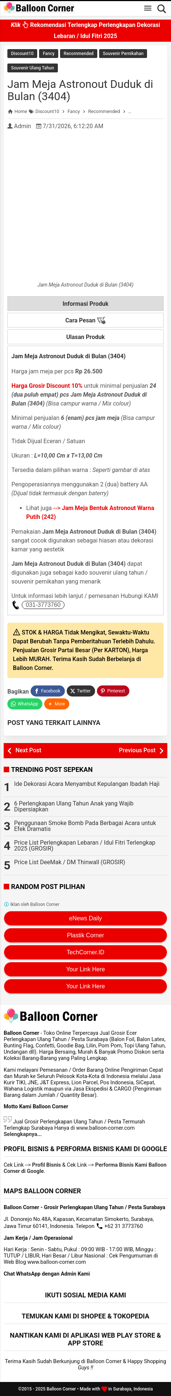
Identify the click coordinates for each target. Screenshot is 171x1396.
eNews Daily (85, 918)
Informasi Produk (86, 303)
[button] (56, 703)
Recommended (79, 53)
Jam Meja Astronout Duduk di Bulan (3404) (80, 90)
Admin (22, 126)
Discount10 (22, 53)
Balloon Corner (61, 1389)
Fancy (49, 53)
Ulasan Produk (85, 337)
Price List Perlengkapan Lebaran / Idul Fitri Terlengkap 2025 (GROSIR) (84, 845)
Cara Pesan (85, 320)
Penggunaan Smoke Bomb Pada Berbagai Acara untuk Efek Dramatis (85, 826)
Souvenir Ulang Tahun (32, 68)
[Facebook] (47, 691)
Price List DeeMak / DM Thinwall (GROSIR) (69, 862)
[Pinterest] (113, 691)
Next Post (28, 750)
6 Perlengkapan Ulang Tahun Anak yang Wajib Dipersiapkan (73, 806)
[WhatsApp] (24, 703)
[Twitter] (81, 691)
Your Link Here (85, 969)
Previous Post (137, 750)
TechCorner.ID (85, 952)
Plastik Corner (85, 935)
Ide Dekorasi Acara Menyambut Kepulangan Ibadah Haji (86, 783)
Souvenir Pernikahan (123, 53)
